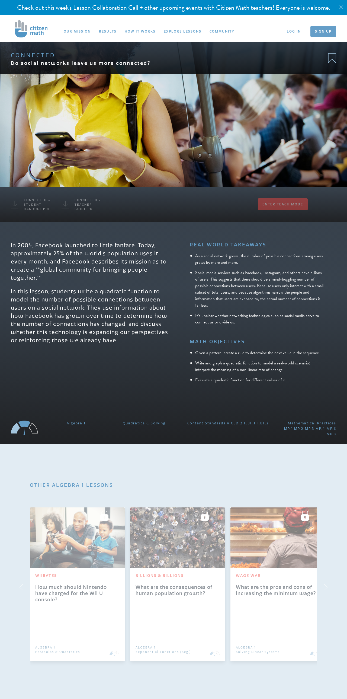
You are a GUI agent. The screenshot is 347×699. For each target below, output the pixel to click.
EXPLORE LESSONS (182, 31)
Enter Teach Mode (282, 204)
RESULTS (108, 31)
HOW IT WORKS (140, 31)
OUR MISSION (77, 31)
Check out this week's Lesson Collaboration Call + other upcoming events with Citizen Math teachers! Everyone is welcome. (173, 7)
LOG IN (294, 31)
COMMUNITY (222, 31)
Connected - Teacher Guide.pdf (81, 204)
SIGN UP (323, 31)
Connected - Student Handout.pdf (30, 204)
